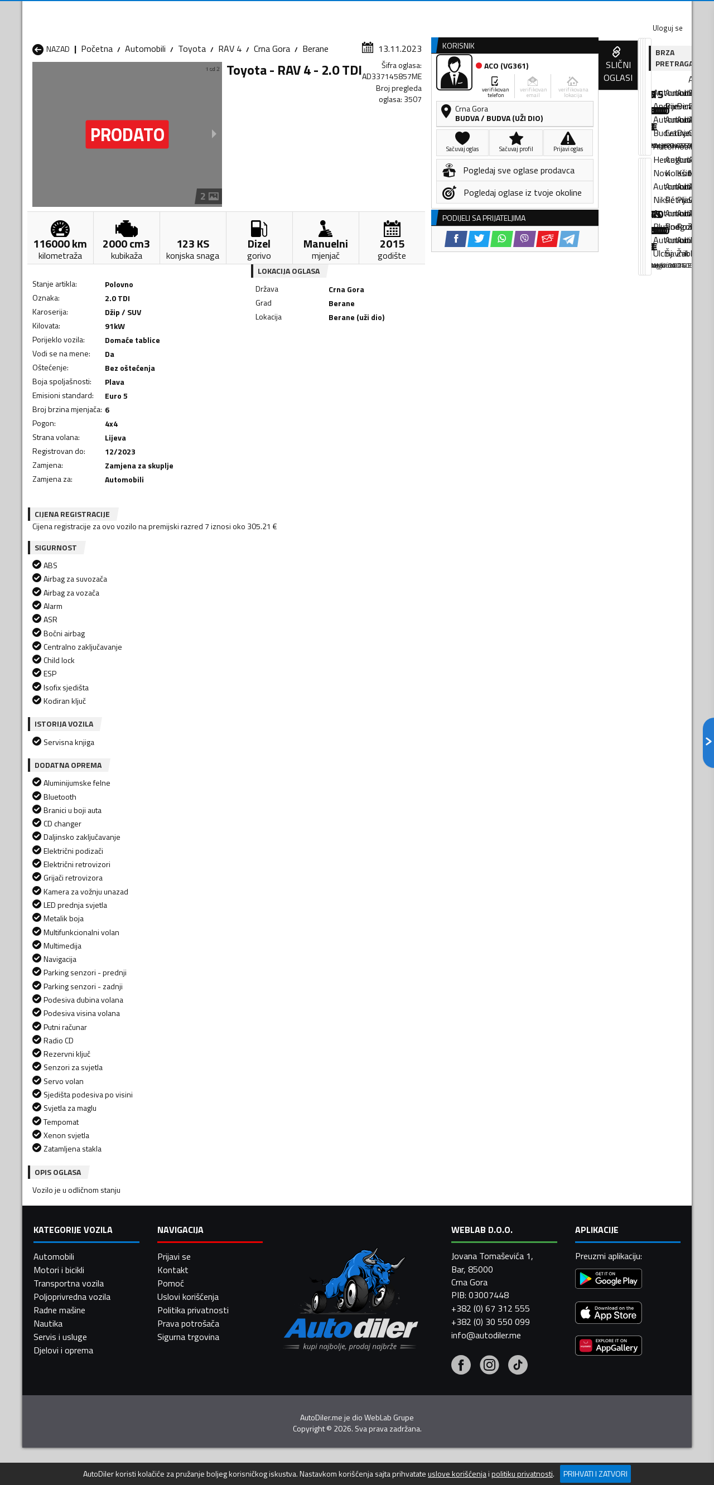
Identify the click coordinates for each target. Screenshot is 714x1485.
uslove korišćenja (457, 1473)
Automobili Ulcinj (63, 1321)
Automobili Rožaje (307, 1307)
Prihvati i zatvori (595, 1473)
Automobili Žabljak (307, 1321)
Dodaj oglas (655, 85)
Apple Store (357, 11)
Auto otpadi (386, 85)
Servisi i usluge (469, 85)
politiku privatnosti (522, 1473)
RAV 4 (230, 108)
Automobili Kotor (306, 1281)
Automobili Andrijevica (73, 1254)
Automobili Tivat (425, 1307)
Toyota (192, 108)
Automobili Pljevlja (428, 1294)
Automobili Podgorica (193, 1307)
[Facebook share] (342, 368)
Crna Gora (272, 108)
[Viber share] (411, 368)
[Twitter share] (365, 368)
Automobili (145, 108)
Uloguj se (613, 11)
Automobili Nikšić (64, 1294)
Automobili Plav (302, 1294)
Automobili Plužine (67, 1307)
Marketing (493, 11)
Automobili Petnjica (189, 1294)
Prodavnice (161, 85)
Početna (97, 108)
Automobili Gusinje (429, 1267)
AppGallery (428, 11)
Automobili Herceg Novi (77, 1281)
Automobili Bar (181, 1254)
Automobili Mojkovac (433, 1281)
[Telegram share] (455, 368)
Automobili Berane (307, 1254)
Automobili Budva (65, 1267)
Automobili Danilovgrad (317, 1267)
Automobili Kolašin (188, 1281)
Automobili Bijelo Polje (435, 1254)
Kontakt (554, 11)
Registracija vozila (565, 85)
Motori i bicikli (58, 1457)
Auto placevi (237, 85)
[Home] (32, 85)
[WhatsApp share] (388, 368)
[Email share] (433, 368)
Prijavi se (174, 1444)
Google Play (283, 11)
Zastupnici (312, 85)
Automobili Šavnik (186, 1321)
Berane (315, 108)
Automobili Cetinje (187, 1267)
